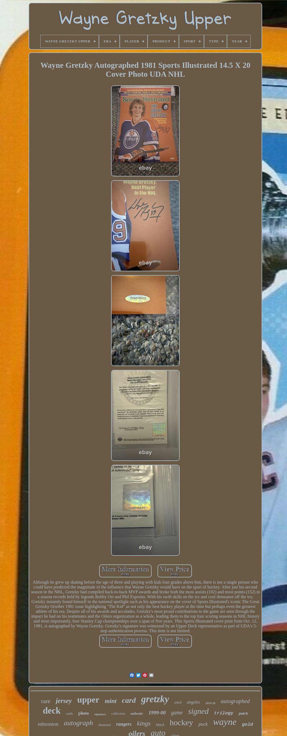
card (129, 700)
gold (247, 724)
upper (88, 699)
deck (52, 710)
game (177, 712)
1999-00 (157, 712)
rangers (124, 724)
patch (243, 713)
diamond (104, 725)
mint (110, 701)
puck (203, 724)
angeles (193, 702)
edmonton (48, 724)
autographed (235, 701)
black (160, 725)
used (177, 702)
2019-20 (210, 703)
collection (118, 713)
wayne (224, 722)
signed (198, 711)
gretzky (155, 699)
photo (83, 713)
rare (45, 701)
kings (144, 723)
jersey (64, 700)
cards (69, 713)
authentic (137, 713)
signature (100, 714)
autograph (78, 723)
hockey (181, 722)
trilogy (223, 713)
